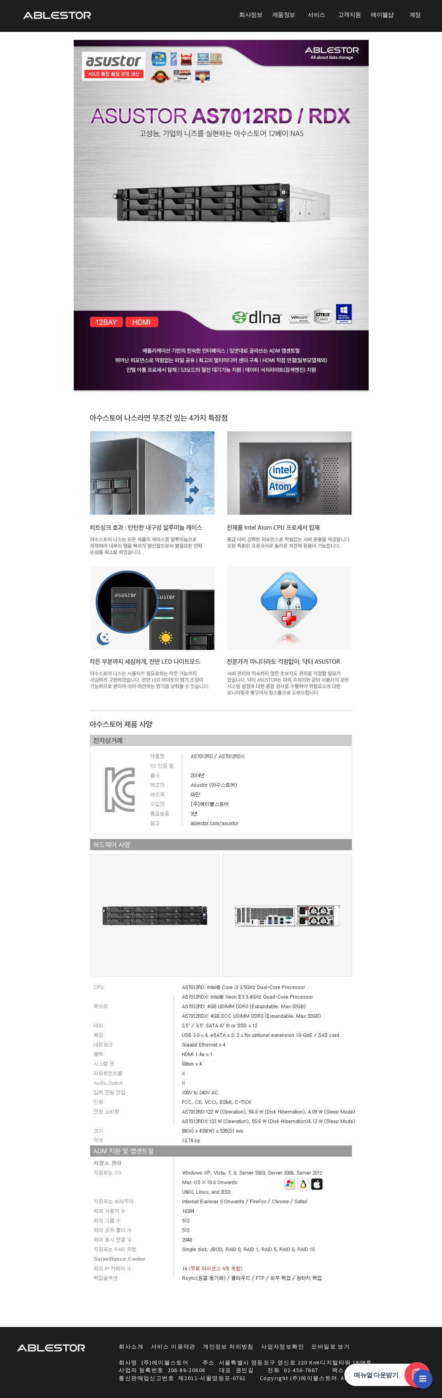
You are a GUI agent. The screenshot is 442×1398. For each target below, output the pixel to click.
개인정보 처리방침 (228, 1346)
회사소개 (131, 1346)
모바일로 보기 (330, 1346)
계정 (415, 14)
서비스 (316, 14)
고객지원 (349, 14)
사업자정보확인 (282, 1346)
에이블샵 (382, 14)
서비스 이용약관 (173, 1346)
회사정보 (250, 14)
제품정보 (283, 14)
